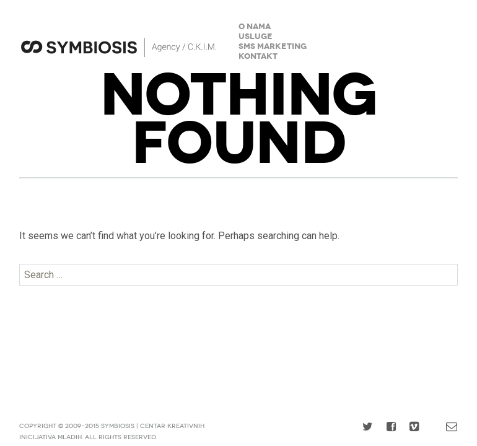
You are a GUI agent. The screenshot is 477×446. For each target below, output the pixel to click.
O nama (255, 27)
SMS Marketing (273, 47)
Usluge (256, 37)
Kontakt (258, 57)
